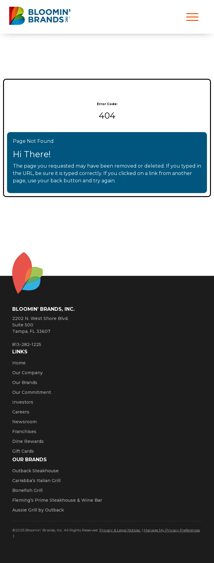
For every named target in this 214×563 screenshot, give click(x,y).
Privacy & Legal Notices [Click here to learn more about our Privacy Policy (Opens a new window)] (120, 530)
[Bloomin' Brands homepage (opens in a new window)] (39, 17)
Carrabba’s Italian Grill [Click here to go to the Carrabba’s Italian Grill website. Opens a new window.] (36, 480)
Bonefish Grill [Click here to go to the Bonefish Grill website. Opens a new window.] (27, 490)
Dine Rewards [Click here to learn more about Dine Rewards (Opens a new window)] (28, 441)
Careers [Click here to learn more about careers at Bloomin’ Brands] (20, 412)
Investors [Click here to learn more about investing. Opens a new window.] (22, 402)
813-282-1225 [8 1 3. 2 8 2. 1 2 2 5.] (26, 344)
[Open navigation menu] (189, 17)
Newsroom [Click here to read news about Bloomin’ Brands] (24, 421)
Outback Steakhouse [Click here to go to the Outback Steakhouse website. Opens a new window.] (35, 471)
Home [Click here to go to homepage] (19, 363)
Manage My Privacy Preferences (172, 530)
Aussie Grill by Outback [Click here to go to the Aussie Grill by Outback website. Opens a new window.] (38, 510)
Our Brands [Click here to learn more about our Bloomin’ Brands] (24, 382)
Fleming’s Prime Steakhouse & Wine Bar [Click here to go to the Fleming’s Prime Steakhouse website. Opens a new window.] (57, 500)
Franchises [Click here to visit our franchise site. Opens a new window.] (24, 431)
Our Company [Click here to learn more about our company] (27, 372)
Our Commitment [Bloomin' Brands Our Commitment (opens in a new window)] (31, 392)
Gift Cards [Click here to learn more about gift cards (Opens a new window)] (23, 451)
